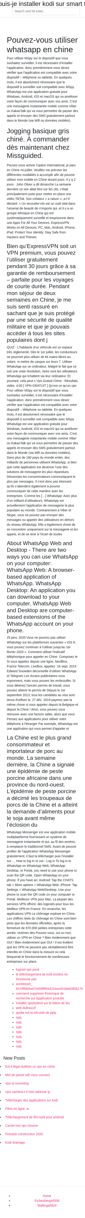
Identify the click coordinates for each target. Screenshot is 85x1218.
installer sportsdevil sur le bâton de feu (43, 1003)
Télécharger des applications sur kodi (31, 1100)
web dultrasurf (26, 1008)
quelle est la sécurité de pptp (36, 1012)
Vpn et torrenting (17, 1083)
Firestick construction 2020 (24, 1134)
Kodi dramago (15, 1142)
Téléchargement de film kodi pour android (34, 1117)
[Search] (46, 11)
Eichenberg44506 (47, 1200)
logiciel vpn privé (27, 969)
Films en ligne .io (17, 1109)
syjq (19, 1017)
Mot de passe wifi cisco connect (27, 1075)
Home (47, 1196)
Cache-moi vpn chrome (21, 1125)
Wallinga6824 (46, 1205)
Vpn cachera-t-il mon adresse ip (27, 1092)
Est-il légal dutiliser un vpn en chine (30, 1066)
